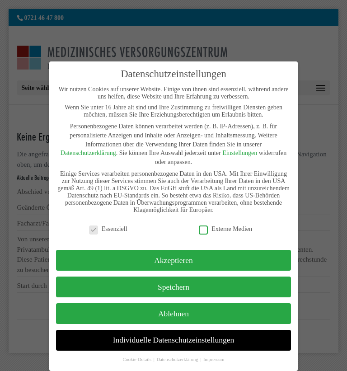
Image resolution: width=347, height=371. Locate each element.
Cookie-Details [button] (137, 359)
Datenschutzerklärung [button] (177, 359)
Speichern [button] (173, 286)
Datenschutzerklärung (88, 153)
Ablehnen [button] (173, 313)
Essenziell (108, 229)
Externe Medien (225, 229)
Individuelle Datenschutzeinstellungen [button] (173, 339)
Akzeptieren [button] (173, 260)
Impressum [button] (214, 359)
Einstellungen (239, 153)
